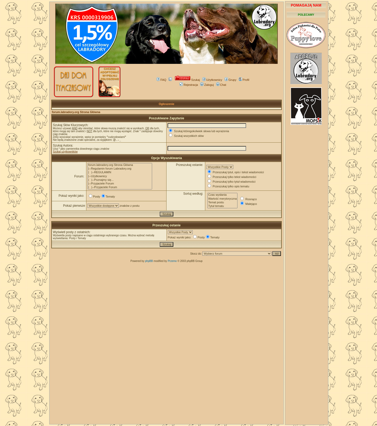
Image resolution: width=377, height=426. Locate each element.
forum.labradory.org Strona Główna (76, 112)
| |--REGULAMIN (120, 172)
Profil (244, 79)
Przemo (172, 261)
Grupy (230, 79)
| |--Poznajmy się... (120, 180)
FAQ (161, 79)
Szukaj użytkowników (65, 151)
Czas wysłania (222, 195)
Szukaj (187, 79)
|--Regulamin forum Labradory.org (120, 169)
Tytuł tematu (222, 206)
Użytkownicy (212, 79)
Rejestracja (189, 84)
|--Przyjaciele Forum (120, 184)
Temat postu (222, 202)
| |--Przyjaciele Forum (120, 187)
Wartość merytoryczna (222, 199)
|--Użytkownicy (120, 176)
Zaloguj (207, 84)
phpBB (149, 261)
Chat (221, 84)
